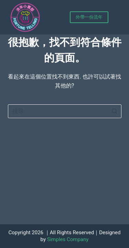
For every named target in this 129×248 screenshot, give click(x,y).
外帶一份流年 (89, 17)
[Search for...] (64, 111)
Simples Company (68, 239)
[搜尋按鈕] (114, 111)
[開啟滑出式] (118, 17)
